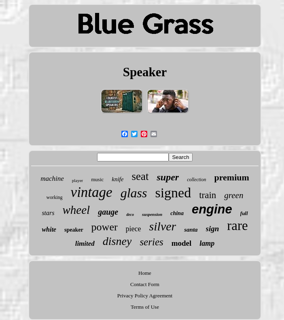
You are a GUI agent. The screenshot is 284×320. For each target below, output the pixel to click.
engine (212, 209)
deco (130, 214)
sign (212, 228)
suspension (152, 214)
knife (117, 179)
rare (237, 225)
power (104, 227)
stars (48, 212)
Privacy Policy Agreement (144, 296)
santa (190, 229)
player (77, 180)
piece (133, 229)
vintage (91, 192)
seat (139, 176)
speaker (73, 230)
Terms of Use (145, 307)
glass (134, 193)
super (168, 177)
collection (196, 179)
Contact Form (144, 284)
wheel (76, 209)
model (182, 243)
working (55, 197)
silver (162, 226)
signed (173, 192)
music (97, 179)
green (233, 195)
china (177, 213)
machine (52, 178)
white (49, 229)
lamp (206, 243)
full (244, 213)
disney (117, 241)
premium (231, 177)
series (151, 241)
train (207, 195)
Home (144, 273)
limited (85, 243)
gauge (108, 211)
